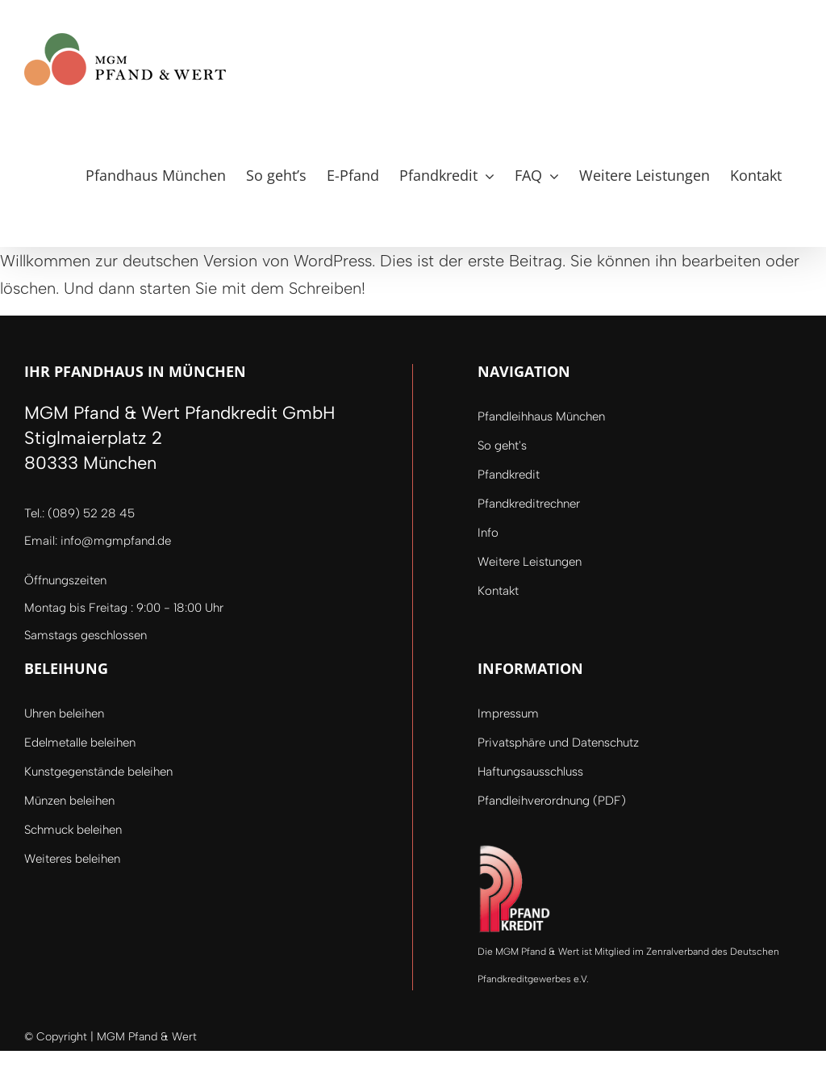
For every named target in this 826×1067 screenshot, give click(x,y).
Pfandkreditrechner (529, 503)
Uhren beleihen (64, 713)
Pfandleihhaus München (541, 416)
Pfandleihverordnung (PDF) (552, 800)
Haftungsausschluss (530, 771)
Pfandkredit (509, 474)
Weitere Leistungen (530, 561)
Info (488, 532)
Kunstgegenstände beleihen (98, 771)
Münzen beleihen (69, 800)
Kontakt (498, 591)
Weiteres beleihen (72, 859)
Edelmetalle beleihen (80, 742)
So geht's (502, 445)
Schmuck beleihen (73, 829)
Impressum (508, 713)
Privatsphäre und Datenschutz (558, 742)
